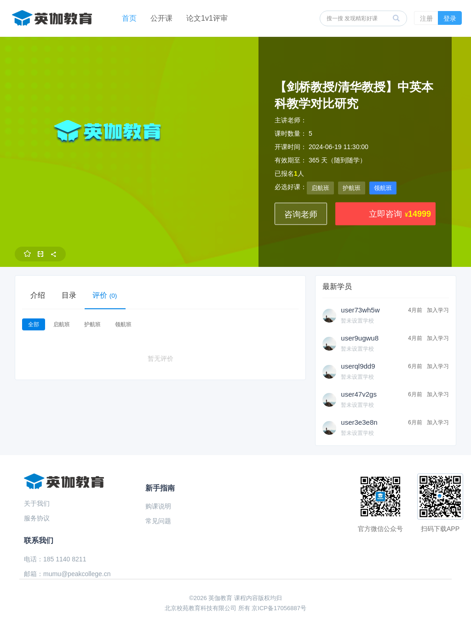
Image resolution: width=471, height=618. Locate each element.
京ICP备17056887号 (279, 608)
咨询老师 (300, 214)
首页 (129, 18)
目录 (69, 295)
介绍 (37, 295)
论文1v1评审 (207, 18)
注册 (426, 18)
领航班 (383, 188)
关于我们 (37, 503)
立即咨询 (385, 214)
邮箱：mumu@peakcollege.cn (67, 574)
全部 (33, 324)
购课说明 (158, 506)
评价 (105, 295)
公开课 (161, 18)
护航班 (352, 188)
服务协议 (37, 518)
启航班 (320, 188)
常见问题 (158, 521)
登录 (449, 18)
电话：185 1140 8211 (55, 559)
